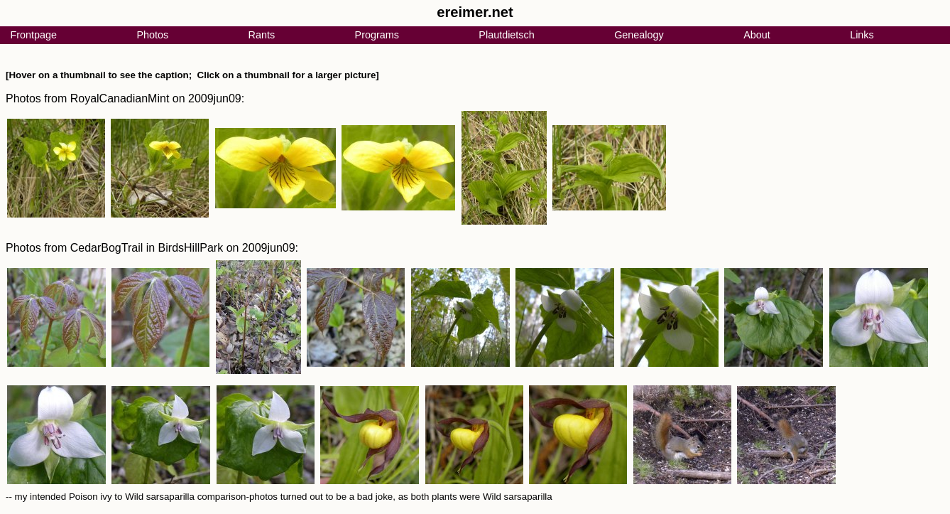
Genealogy (639, 35)
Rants (262, 35)
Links (862, 35)
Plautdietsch (506, 35)
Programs (377, 35)
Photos (152, 35)
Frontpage (33, 35)
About (756, 35)
